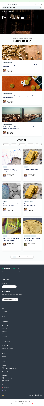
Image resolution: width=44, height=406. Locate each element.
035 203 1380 (39, 1)
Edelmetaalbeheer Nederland (9, 368)
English (4, 390)
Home (4, 11)
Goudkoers (4, 313)
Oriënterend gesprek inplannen (8, 338)
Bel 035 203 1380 (9, 287)
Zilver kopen (4, 328)
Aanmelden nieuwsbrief (10, 299)
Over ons (4, 356)
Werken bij (4, 358)
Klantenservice (5, 351)
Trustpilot (5, 380)
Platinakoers (4, 316)
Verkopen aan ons (5, 308)
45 (27, 256)
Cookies (28, 403)
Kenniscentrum (10, 11)
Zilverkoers (22, 144)
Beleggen (14, 144)
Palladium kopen (5, 336)
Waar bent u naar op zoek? (22, 7)
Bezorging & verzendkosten (7, 348)
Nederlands (5, 387)
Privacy (24, 403)
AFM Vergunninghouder (8, 378)
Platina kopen (5, 333)
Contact (3, 361)
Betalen (3, 353)
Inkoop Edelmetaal (7, 371)
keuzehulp (30, 144)
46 (29, 256)
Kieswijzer (4, 319)
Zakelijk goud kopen (6, 341)
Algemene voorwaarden (16, 403)
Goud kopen (4, 331)
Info (37, 144)
